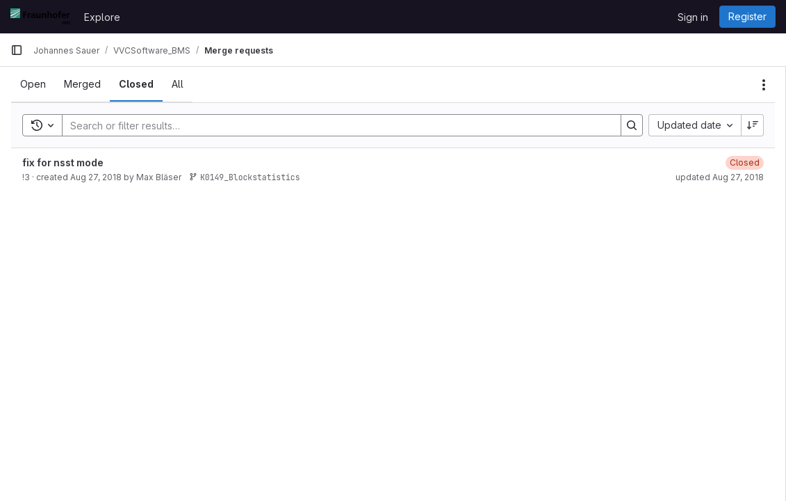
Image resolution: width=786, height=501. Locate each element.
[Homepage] (40, 17)
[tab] (33, 84)
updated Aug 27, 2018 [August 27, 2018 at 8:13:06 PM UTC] (720, 177)
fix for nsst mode (63, 162)
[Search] (334, 125)
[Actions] (764, 85)
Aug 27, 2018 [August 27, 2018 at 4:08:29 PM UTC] (96, 177)
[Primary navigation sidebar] (17, 50)
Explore (102, 17)
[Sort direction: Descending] (753, 125)
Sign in (693, 17)
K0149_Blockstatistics (244, 177)
